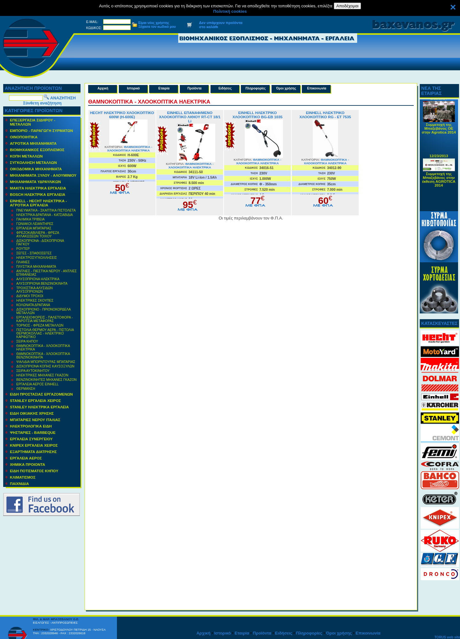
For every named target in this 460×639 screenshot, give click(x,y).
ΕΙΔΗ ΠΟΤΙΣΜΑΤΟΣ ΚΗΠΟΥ (34, 471)
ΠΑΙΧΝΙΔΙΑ (19, 483)
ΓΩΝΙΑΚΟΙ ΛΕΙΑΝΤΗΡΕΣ (34, 224)
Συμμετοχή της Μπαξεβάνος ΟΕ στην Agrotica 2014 (439, 130)
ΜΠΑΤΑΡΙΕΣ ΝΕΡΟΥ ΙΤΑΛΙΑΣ (35, 420)
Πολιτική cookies (230, 11)
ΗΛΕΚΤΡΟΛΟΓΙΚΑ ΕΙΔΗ (31, 426)
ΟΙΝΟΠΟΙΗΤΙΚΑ (23, 137)
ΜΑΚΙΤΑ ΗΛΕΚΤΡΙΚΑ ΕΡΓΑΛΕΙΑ (38, 188)
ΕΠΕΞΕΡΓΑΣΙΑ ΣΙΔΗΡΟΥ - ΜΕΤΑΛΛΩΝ (32, 122)
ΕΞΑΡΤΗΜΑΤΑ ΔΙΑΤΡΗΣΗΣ (33, 452)
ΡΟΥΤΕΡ (23, 248)
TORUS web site (447, 637)
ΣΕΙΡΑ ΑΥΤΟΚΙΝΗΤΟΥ (33, 371)
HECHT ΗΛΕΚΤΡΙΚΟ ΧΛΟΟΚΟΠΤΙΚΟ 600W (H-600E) (122, 115)
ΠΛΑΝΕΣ (23, 262)
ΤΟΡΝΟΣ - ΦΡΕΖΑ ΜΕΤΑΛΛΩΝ (39, 325)
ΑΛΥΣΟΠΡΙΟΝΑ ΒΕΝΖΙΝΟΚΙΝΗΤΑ (41, 283)
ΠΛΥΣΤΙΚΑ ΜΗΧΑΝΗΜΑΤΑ (36, 266)
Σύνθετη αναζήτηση (42, 103)
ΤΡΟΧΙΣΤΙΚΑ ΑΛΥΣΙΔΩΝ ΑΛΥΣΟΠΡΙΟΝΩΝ (34, 289)
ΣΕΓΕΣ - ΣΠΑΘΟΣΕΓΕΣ (34, 253)
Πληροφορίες (255, 88)
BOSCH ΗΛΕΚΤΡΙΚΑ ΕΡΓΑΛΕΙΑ (37, 194)
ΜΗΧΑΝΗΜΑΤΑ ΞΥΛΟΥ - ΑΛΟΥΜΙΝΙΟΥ (43, 175)
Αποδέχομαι (347, 6)
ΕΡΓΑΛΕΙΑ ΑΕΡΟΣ (26, 458)
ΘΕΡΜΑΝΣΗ (25, 388)
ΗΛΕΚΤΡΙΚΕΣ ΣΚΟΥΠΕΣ (34, 300)
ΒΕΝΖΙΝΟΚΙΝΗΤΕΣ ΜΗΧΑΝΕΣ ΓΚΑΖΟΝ (46, 379)
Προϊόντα (195, 88)
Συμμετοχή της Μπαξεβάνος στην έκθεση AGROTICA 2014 (439, 181)
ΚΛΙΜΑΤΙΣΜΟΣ (22, 477)
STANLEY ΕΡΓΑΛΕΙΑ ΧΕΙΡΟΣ (35, 400)
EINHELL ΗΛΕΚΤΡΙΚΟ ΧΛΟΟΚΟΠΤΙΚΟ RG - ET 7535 (325, 115)
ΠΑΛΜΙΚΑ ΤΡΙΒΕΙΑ (30, 219)
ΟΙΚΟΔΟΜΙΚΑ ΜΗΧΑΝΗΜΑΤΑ (36, 169)
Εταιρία (164, 88)
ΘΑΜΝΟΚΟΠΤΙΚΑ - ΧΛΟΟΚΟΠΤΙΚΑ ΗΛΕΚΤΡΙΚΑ (43, 347)
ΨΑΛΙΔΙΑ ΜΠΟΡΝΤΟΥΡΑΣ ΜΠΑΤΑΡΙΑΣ (45, 362)
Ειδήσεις (225, 88)
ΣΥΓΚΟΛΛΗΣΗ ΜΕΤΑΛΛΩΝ (33, 162)
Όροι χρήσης (286, 88)
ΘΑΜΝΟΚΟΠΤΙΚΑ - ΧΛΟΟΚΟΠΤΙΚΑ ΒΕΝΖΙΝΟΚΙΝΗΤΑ (43, 355)
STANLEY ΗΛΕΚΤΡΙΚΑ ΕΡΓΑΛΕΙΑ (39, 407)
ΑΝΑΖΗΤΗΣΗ (63, 98)
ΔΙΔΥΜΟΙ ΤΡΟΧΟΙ (29, 296)
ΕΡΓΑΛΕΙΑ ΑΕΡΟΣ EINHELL (37, 384)
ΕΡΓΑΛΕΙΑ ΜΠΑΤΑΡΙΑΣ (33, 228)
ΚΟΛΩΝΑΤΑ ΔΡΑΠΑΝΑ (33, 305)
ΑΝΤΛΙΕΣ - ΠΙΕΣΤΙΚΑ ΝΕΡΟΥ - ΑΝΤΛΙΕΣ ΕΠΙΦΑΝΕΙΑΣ (46, 272)
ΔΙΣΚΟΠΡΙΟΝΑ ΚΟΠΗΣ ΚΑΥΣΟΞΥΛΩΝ (45, 366)
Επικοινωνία (316, 88)
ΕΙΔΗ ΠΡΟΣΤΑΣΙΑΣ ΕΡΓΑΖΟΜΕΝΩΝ (41, 394)
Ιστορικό (133, 88)
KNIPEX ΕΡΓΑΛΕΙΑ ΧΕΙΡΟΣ (34, 445)
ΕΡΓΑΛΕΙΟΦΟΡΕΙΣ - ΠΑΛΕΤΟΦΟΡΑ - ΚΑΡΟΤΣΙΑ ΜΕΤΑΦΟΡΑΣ (44, 319)
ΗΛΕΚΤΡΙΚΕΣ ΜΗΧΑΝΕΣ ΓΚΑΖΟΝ (42, 375)
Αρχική (102, 88)
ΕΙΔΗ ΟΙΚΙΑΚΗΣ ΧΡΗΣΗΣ (32, 413)
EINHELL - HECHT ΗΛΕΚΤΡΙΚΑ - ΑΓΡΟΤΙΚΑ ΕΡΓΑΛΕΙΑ (38, 203)
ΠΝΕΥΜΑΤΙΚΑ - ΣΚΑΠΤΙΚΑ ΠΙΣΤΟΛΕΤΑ (46, 210)
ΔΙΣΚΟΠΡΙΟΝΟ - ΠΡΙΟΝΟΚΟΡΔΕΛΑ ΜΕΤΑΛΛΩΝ (43, 311)
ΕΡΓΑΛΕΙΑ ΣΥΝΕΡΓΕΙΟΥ (31, 439)
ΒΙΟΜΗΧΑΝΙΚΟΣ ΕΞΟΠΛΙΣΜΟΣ (37, 150)
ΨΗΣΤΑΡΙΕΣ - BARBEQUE (33, 432)
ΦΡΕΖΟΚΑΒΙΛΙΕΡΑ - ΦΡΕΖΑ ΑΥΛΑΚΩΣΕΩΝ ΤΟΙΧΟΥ (37, 234)
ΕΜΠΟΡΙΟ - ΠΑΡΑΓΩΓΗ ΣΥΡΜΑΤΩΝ (41, 130)
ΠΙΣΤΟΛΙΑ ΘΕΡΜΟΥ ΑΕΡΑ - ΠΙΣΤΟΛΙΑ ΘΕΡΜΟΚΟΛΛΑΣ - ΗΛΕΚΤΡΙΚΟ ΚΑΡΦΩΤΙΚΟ (45, 333)
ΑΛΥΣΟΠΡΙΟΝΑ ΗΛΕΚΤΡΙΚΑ (37, 279)
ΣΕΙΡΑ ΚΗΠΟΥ (27, 341)
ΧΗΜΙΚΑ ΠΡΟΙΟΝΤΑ (27, 464)
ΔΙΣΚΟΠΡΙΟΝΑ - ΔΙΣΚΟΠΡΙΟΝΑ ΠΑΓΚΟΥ (40, 242)
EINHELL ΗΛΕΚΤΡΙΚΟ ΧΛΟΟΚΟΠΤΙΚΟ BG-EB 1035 (257, 115)
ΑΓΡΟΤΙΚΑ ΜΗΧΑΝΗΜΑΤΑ (33, 143)
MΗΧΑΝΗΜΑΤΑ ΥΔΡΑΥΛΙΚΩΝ (35, 182)
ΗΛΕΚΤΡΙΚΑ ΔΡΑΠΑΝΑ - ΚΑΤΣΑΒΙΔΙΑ (44, 215)
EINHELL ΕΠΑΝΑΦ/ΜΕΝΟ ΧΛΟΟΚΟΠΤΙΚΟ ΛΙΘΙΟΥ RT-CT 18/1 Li (190, 117)
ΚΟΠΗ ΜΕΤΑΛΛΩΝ (26, 156)
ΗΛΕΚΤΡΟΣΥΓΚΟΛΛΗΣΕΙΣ (36, 257)
